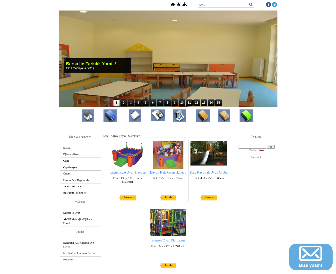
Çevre (66, 160)
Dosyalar (158, 126)
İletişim (224, 126)
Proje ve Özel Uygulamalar (76, 180)
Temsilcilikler (135, 126)
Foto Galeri (179, 126)
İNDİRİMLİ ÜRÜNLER (75, 193)
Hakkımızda (110, 126)
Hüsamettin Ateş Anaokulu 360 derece (78, 244)
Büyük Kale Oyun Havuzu (168, 172)
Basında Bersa (246, 126)
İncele (128, 197)
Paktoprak (68, 259)
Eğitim (66, 148)
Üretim (66, 173)
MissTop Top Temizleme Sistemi (79, 253)
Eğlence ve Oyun (71, 212)
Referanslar (203, 126)
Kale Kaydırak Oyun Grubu (209, 172)
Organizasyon (70, 167)
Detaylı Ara (257, 150)
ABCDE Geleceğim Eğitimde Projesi (77, 221)
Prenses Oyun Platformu (168, 240)
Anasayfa (88, 126)
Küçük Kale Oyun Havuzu (128, 172)
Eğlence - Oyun (71, 154)
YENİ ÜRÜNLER (72, 186)
